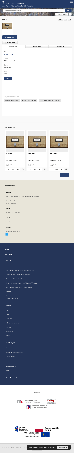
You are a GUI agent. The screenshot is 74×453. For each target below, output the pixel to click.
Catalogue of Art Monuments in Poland (18, 274)
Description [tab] (13, 46)
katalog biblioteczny (12, 100)
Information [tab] (37, 46)
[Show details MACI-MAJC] (44, 169)
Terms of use (10, 348)
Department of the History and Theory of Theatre (21, 283)
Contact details (10, 356)
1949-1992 (7, 67)
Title (7, 310)
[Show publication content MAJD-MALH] (61, 169)
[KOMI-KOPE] (7, 26)
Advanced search (61, 14)
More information (49, 447)
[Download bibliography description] (12, 169)
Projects (8, 292)
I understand (63, 447)
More (64, 175)
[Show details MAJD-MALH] (66, 169)
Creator (8, 314)
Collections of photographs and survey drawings (21, 270)
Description (9, 331)
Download (9, 42)
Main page (8, 254)
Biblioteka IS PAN (9, 61)
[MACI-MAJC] (37, 141)
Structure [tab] (60, 46)
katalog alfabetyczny (29, 100)
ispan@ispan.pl (10, 222)
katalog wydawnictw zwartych (50, 100)
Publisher (9, 336)
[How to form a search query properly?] (70, 14)
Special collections (11, 266)
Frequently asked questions (14, 352)
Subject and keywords (13, 323)
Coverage (9, 327)
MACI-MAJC (31, 153)
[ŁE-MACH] (15, 141)
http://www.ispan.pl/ (13, 231)
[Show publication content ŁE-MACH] (17, 169)
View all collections (12, 298)
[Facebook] (7, 234)
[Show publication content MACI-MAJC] (39, 169)
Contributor (9, 319)
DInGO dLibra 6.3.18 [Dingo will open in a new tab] (23, 447)
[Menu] (71, 2)
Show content (9, 37)
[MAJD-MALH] (59, 141)
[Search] (68, 10)
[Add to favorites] (65, 19)
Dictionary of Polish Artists (14, 279)
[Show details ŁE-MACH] (22, 169)
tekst (5, 74)
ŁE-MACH (9, 153)
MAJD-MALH (54, 153)
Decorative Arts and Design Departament (19, 287)
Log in (8, 370)
